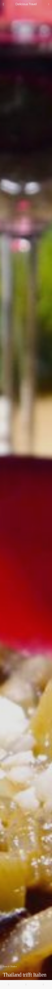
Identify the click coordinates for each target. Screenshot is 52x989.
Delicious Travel (26, 4)
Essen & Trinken (10, 966)
